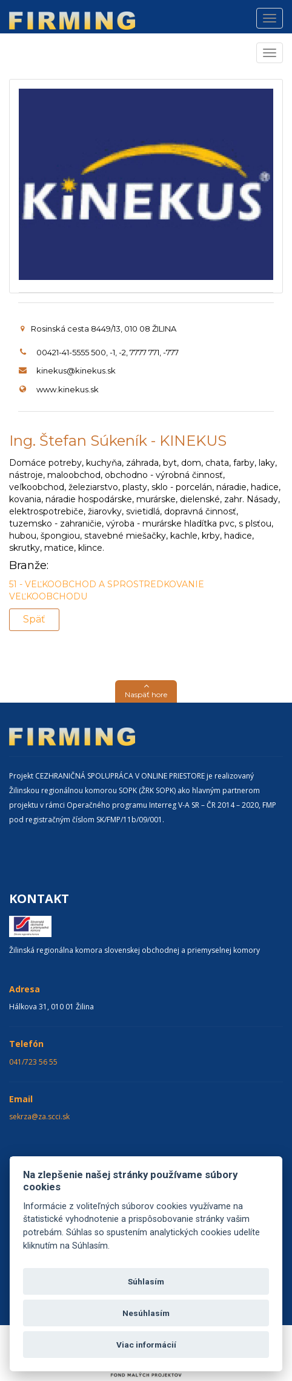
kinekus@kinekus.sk (76, 370)
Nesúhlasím (146, 1313)
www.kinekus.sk (67, 389)
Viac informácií (146, 1344)
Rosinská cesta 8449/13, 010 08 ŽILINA (98, 328)
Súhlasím (146, 1281)
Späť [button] (34, 619)
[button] (146, 691)
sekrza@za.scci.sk (39, 1116)
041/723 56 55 (33, 1062)
